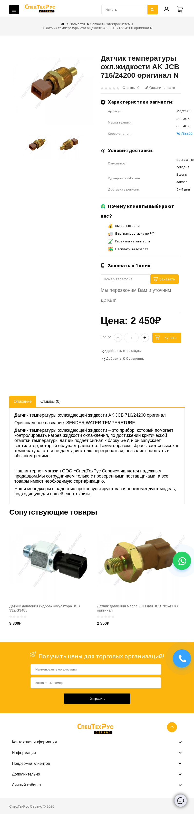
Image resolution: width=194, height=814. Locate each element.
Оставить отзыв (160, 88)
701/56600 (184, 133)
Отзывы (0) (50, 401)
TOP (171, 727)
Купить (170, 338)
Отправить (97, 698)
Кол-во (106, 337)
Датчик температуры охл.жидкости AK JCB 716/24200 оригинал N (99, 28)
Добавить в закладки (124, 351)
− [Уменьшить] (117, 337)
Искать (152, 9)
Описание (23, 401)
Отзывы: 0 (131, 88)
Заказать (167, 279)
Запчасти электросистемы (111, 24)
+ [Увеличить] (144, 337)
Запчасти (77, 24)
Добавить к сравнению (125, 358)
